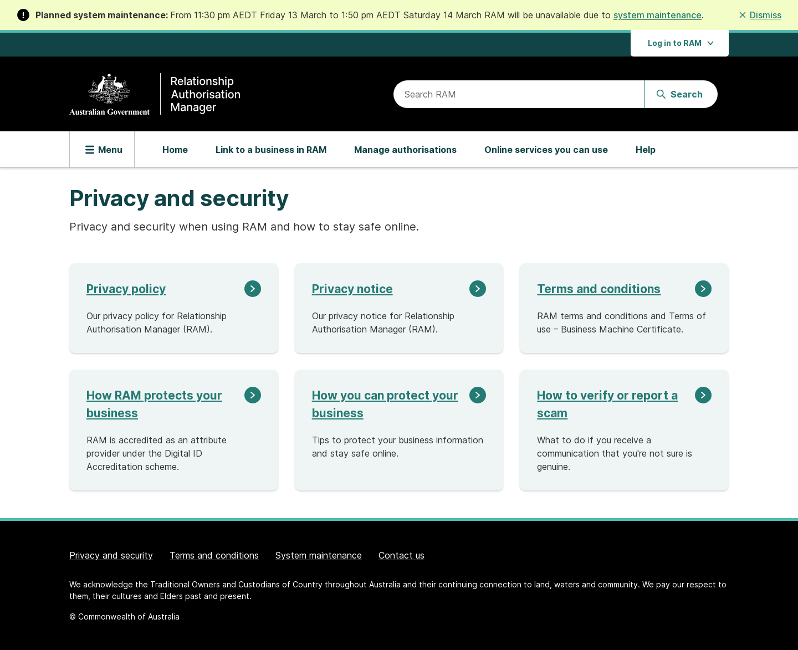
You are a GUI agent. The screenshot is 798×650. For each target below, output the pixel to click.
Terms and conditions (214, 555)
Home (175, 149)
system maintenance (657, 15)
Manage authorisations (405, 149)
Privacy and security (111, 555)
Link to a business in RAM (271, 149)
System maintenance (318, 555)
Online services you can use (546, 149)
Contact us (401, 555)
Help (646, 149)
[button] (759, 15)
